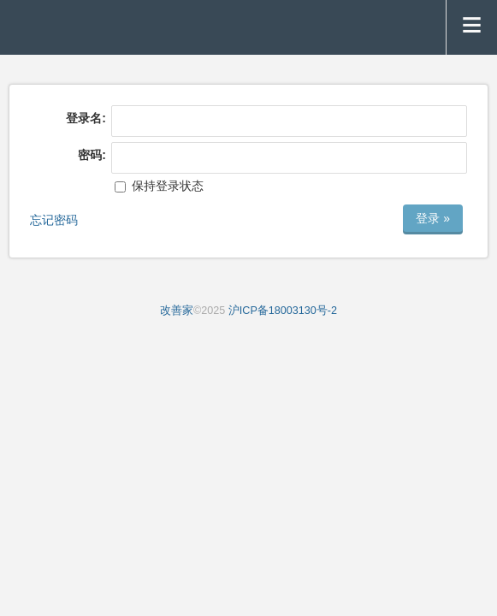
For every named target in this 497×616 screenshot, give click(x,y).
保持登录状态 (159, 185)
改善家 (176, 311)
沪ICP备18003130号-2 (282, 311)
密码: (92, 155)
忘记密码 (54, 220)
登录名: (86, 118)
